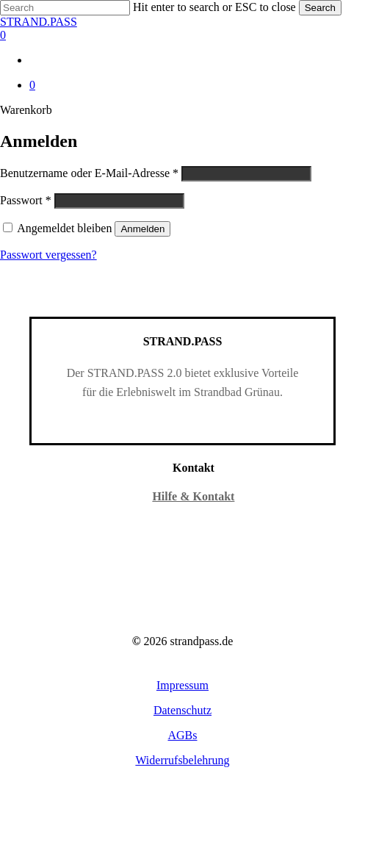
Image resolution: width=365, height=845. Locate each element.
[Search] (65, 7)
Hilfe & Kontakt (193, 496)
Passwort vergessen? (48, 254)
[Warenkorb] (182, 35)
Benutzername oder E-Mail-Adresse (89, 173)
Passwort (25, 200)
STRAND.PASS (38, 21)
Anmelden (142, 228)
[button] (182, 685)
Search (320, 7)
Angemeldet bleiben (66, 228)
